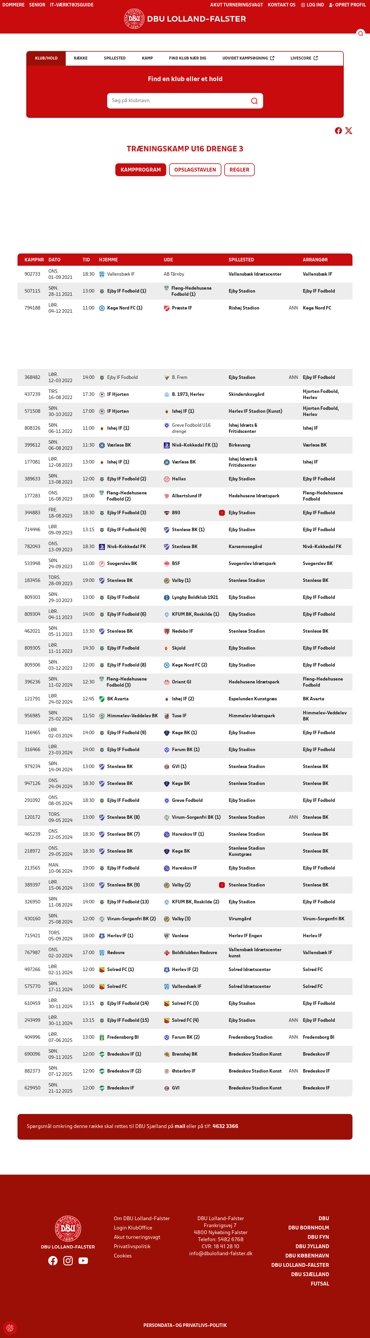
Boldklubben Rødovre (194, 953)
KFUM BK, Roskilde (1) (195, 614)
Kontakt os (282, 5)
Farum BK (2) (186, 1037)
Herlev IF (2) (185, 970)
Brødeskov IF (316, 1054)
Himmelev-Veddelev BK (132, 716)
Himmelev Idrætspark (252, 716)
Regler (239, 170)
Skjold (178, 648)
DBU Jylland (312, 1246)
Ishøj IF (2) (183, 699)
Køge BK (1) (184, 733)
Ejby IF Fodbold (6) (126, 614)
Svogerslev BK (122, 564)
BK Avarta (118, 699)
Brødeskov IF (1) (124, 1054)
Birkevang (239, 445)
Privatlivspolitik (132, 1246)
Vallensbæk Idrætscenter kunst (255, 953)
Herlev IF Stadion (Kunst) (255, 411)
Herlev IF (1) (120, 936)
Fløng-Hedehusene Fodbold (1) (191, 291)
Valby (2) (181, 885)
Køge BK (181, 783)
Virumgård (240, 919)
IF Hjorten (118, 394)
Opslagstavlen (195, 170)
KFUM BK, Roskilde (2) (195, 902)
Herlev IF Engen (245, 936)
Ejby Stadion (242, 291)
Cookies (123, 1255)
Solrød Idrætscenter (250, 970)
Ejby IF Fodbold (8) (126, 665)
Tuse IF (179, 716)
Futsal (320, 1283)
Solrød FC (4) (185, 1020)
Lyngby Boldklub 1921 (195, 597)
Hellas (179, 479)
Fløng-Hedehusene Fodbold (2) (127, 496)
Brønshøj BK (185, 1054)
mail (180, 1126)
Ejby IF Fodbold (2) (126, 479)
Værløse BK (119, 445)
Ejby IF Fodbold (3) (126, 513)
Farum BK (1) (186, 750)
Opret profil (347, 5)
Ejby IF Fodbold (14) (128, 1003)
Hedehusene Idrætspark (254, 496)
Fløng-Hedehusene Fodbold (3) (127, 682)
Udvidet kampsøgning (248, 58)
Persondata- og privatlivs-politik (185, 1325)
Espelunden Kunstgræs (253, 699)
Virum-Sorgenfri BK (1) (196, 817)
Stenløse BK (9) (123, 885)
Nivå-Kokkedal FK (126, 547)
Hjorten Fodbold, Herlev (321, 394)
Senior (37, 5)
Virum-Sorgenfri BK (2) (131, 919)
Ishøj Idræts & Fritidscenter (243, 428)
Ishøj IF (310, 428)
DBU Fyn (318, 1237)
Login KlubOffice (133, 1227)
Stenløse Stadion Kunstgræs (247, 851)
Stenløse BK (185, 547)
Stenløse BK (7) (123, 834)
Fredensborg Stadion (250, 1037)
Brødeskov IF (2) (124, 1071)
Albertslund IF (187, 496)
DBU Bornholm (308, 1227)
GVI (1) (179, 767)
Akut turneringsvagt (236, 5)
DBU (324, 1218)
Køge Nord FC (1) (125, 308)
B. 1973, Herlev (188, 394)
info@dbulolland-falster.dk (220, 1253)
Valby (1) (181, 580)
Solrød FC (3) (185, 1003)
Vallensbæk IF (317, 274)
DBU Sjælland (310, 1274)
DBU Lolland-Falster (300, 1265)
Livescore (304, 58)
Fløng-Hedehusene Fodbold (323, 496)
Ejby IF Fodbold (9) (126, 733)
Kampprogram (141, 170)
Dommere (13, 5)
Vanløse (180, 936)
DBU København (307, 1255)
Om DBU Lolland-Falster (142, 1218)
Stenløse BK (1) (188, 530)
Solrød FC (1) (120, 970)
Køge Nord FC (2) (189, 665)
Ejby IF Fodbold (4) (126, 530)
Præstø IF (182, 308)
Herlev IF (312, 936)
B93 (176, 513)
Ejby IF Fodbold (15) (128, 1020)
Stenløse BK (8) (123, 817)
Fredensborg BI (123, 1037)
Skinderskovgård (246, 394)
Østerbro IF (184, 1071)
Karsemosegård (245, 547)
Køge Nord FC (317, 308)
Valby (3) (181, 919)
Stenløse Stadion (247, 580)
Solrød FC (313, 970)
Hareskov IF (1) (188, 834)
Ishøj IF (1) (183, 411)
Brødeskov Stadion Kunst (255, 1054)
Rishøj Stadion (244, 308)
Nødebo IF (182, 631)
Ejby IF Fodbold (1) (126, 291)
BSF (176, 564)
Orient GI (181, 682)
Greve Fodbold (187, 800)
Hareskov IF (184, 868)
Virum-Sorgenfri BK (324, 919)
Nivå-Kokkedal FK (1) (195, 445)
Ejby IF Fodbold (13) (128, 902)
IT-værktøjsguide (71, 5)
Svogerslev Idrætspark (252, 564)
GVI (176, 1088)
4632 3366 (225, 1126)
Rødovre (116, 953)
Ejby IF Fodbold (319, 291)
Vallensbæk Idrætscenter (255, 274)
